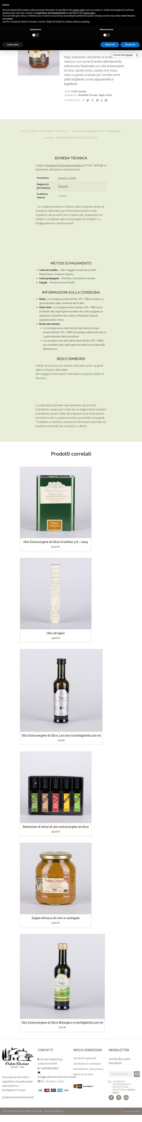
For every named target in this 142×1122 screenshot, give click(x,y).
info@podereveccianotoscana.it (55, 230)
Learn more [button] (12, 44)
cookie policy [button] (89, 13)
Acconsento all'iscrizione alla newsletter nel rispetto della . (123, 1094)
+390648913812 (49, 1075)
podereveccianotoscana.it (18, 1104)
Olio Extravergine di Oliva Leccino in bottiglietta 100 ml (61, 743)
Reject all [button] (109, 44)
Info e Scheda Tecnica (71, 131)
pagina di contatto (85, 226)
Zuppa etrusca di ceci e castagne (56, 925)
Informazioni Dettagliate (71, 145)
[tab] (71, 131)
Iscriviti (137, 1081)
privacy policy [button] (79, 10)
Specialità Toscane (87, 95)
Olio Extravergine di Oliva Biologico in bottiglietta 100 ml (62, 1030)
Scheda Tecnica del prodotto (64, 172)
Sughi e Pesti (105, 95)
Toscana (63, 193)
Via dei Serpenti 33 (51, 1066)
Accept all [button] (130, 44)
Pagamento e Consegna (71, 138)
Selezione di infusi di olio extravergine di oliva (56, 834)
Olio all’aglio (56, 640)
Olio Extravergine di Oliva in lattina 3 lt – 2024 (55, 549)
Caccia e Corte (67, 185)
